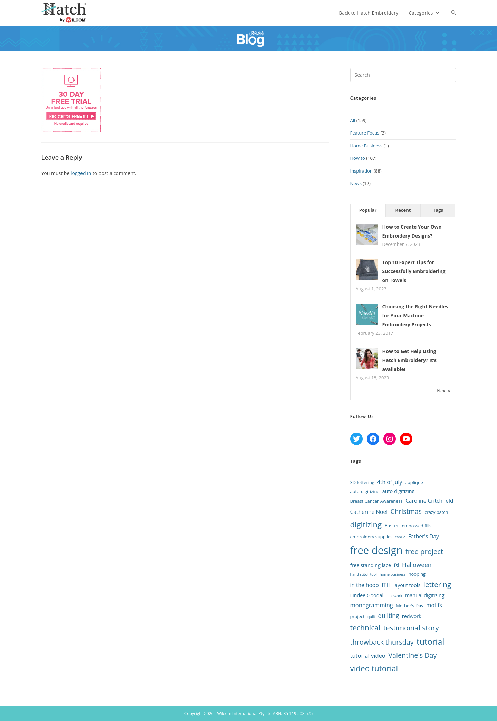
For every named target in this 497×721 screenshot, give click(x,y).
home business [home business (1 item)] (392, 574)
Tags (438, 210)
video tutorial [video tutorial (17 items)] (374, 668)
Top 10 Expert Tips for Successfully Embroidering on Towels (414, 271)
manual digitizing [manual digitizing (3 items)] (425, 595)
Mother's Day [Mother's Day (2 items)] (409, 605)
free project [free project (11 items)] (424, 551)
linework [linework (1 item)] (395, 595)
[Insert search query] (403, 75)
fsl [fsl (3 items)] (396, 565)
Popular (368, 210)
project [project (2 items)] (357, 616)
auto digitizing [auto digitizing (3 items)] (398, 491)
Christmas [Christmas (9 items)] (406, 511)
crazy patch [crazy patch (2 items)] (436, 512)
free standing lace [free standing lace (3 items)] (370, 565)
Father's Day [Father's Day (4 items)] (423, 536)
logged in (81, 173)
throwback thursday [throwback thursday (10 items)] (382, 642)
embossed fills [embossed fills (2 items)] (417, 526)
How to (357, 158)
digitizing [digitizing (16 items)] (366, 524)
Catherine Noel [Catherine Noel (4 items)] (369, 512)
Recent (403, 210)
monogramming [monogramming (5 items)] (371, 605)
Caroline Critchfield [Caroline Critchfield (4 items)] (429, 501)
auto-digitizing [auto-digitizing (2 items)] (365, 491)
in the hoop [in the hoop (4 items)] (364, 585)
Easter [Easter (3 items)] (391, 525)
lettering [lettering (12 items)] (437, 584)
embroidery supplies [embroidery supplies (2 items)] (371, 537)
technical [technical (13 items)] (365, 627)
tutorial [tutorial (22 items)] (430, 641)
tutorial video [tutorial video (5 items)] (367, 655)
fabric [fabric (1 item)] (400, 537)
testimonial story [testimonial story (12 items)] (411, 627)
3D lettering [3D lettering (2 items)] (362, 482)
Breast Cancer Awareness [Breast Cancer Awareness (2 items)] (376, 501)
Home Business (366, 145)
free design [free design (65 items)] (376, 550)
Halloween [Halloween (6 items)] (416, 565)
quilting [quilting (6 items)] (388, 615)
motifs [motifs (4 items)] (434, 605)
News (356, 183)
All (352, 120)
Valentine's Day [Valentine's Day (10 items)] (412, 655)
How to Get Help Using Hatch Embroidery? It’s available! (409, 360)
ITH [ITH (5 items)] (386, 585)
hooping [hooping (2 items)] (417, 574)
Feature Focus (365, 133)
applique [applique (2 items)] (414, 482)
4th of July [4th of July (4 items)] (389, 482)
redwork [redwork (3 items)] (411, 616)
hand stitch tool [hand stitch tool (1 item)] (363, 574)
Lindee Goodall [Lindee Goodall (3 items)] (367, 595)
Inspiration (361, 171)
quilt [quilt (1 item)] (371, 616)
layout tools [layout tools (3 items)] (406, 585)
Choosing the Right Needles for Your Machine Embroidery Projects (415, 315)
